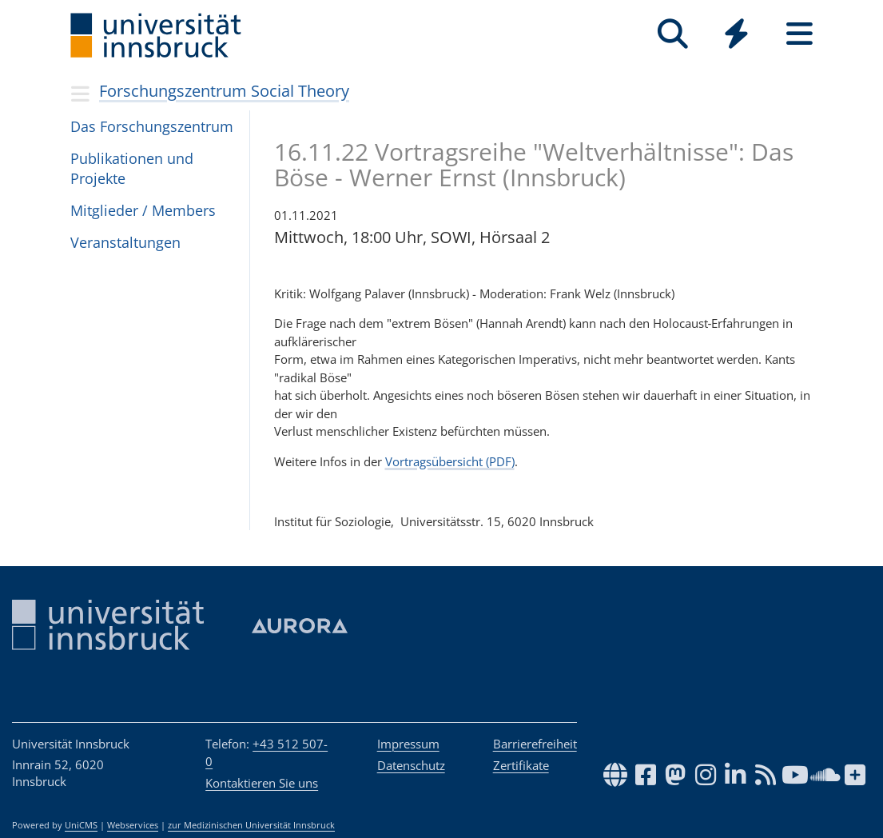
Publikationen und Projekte (131, 168)
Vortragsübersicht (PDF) (450, 461)
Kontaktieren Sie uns (261, 783)
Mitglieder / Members (143, 210)
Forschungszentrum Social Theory (224, 91)
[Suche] (673, 34)
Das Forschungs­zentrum (151, 126)
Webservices (132, 825)
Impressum (408, 744)
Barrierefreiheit (535, 744)
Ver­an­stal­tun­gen (125, 242)
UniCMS (81, 825)
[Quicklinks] (736, 34)
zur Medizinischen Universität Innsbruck (251, 825)
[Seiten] (799, 34)
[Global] (736, 35)
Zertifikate (521, 765)
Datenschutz (411, 765)
